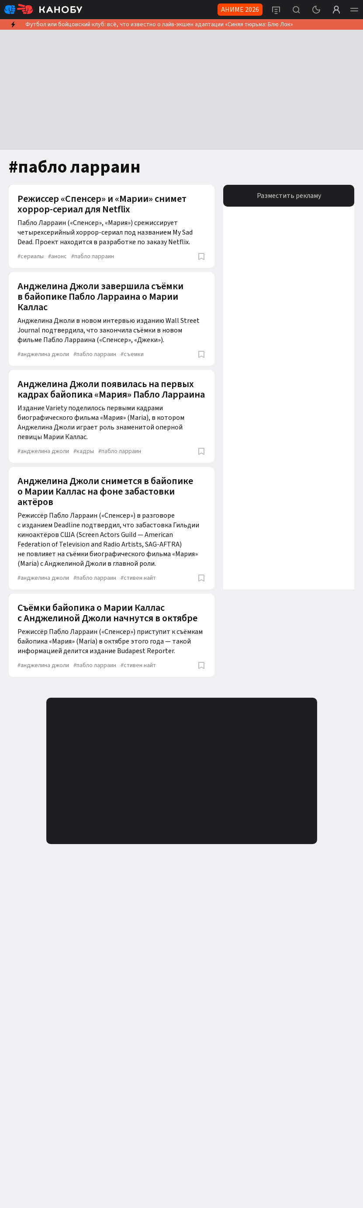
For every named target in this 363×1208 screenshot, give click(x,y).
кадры (83, 451)
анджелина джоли (43, 354)
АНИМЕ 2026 (240, 9)
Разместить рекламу (289, 195)
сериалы (30, 256)
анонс (57, 256)
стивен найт (138, 578)
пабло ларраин (92, 256)
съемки (132, 354)
